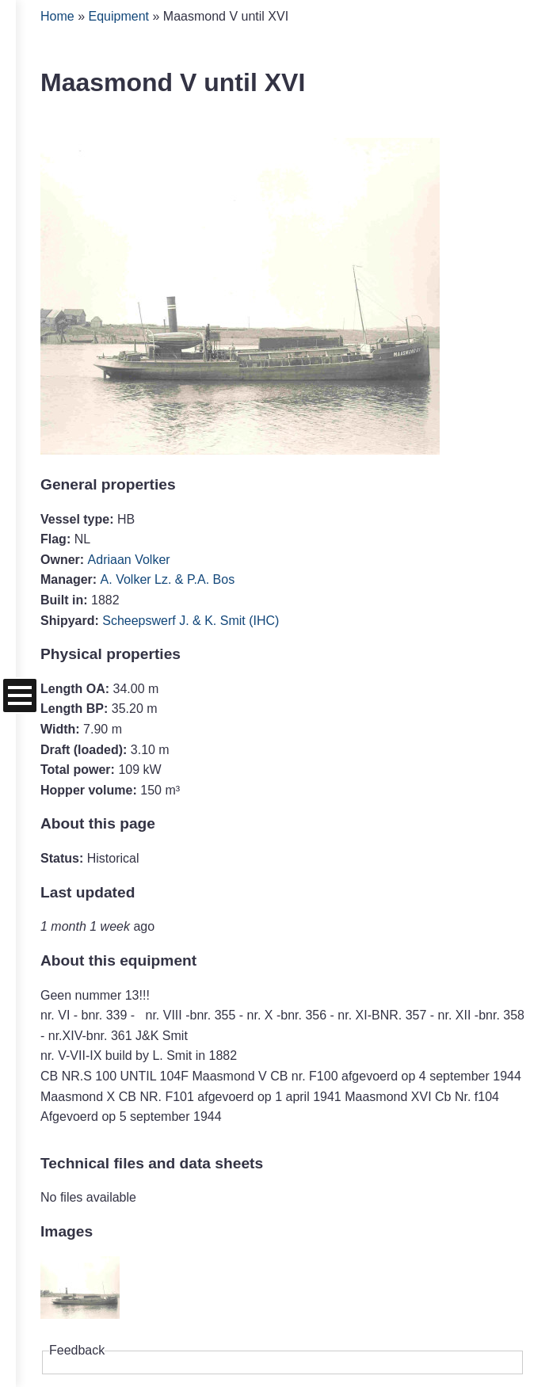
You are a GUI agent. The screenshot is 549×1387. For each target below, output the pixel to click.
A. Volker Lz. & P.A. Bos (168, 579)
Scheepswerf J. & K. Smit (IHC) (190, 620)
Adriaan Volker (129, 559)
